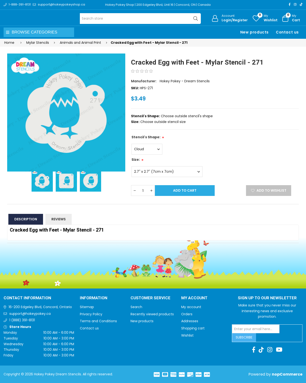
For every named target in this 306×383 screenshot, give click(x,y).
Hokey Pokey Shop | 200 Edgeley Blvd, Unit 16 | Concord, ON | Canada (158, 4)
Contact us (287, 32)
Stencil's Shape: (145, 137)
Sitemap (87, 307)
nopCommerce (287, 374)
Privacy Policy (91, 314)
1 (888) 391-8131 (22, 320)
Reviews (58, 219)
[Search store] (140, 18)
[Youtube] (279, 350)
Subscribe (244, 337)
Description (25, 219)
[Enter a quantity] (143, 190)
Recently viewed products (152, 314)
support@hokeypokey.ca (30, 313)
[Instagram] (295, 4)
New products (254, 32)
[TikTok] (301, 4)
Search (136, 307)
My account (191, 307)
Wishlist (187, 335)
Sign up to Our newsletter (267, 298)
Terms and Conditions (98, 321)
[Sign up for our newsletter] (255, 329)
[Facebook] (289, 4)
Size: (135, 159)
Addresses (189, 321)
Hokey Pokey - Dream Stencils (185, 81)
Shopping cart (193, 328)
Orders (186, 314)
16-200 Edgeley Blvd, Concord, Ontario (40, 307)
